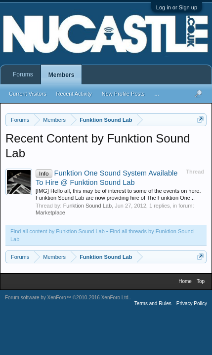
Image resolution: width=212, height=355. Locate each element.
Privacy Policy (191, 303)
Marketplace (50, 212)
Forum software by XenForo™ (67, 297)
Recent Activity (74, 94)
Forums (23, 74)
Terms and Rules (152, 303)
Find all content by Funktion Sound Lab (57, 231)
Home (185, 281)
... (157, 94)
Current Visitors (27, 94)
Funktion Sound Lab (87, 206)
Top (201, 281)
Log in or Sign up (176, 7)
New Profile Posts (123, 94)
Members (61, 74)
